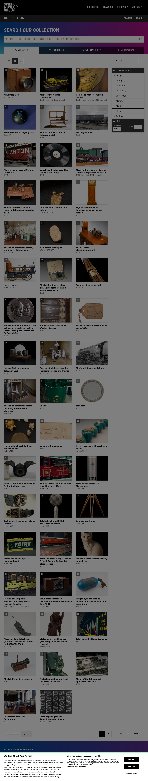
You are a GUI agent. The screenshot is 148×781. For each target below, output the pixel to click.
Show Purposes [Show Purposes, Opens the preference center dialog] (131, 773)
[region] (74, 766)
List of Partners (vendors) (76, 767)
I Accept (131, 759)
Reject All (131, 766)
